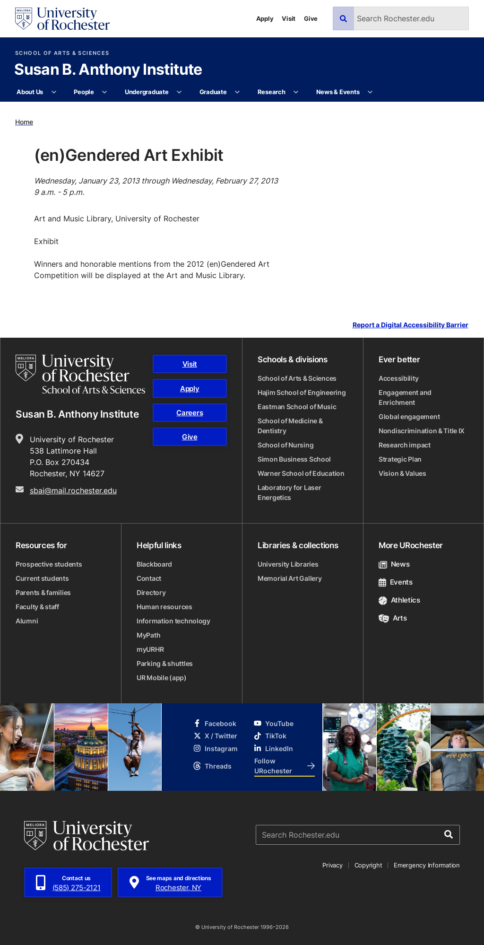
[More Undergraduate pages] (179, 92)
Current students (42, 578)
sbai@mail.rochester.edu (73, 490)
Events (396, 582)
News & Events (338, 92)
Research (271, 92)
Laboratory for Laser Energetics (289, 492)
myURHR (150, 649)
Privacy (332, 865)
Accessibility (398, 378)
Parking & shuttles (165, 663)
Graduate (213, 92)
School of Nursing (285, 444)
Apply (265, 18)
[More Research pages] (296, 92)
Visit (288, 18)
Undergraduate (147, 92)
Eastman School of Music (297, 406)
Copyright (368, 865)
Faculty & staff (37, 606)
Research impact (405, 444)
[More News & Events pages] (370, 92)
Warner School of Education (301, 473)
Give (311, 18)
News (394, 564)
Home (24, 121)
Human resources (164, 606)
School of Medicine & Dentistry (290, 425)
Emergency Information (427, 865)
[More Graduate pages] (237, 92)
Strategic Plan (400, 459)
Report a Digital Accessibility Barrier (410, 325)
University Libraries (288, 564)
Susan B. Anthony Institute (108, 70)
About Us (30, 92)
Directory (151, 592)
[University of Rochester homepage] (62, 19)
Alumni (27, 620)
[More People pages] (104, 92)
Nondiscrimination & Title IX (422, 430)
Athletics (399, 600)
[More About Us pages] (53, 92)
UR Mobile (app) (162, 677)
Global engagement (409, 416)
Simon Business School (294, 459)
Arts (392, 618)
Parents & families (43, 592)
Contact (149, 578)
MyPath (148, 634)
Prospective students (49, 564)
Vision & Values (402, 473)
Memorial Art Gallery (289, 578)
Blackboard (154, 564)
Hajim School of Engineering (302, 392)
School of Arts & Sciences (62, 53)
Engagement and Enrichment (405, 397)
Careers (189, 413)
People (84, 92)
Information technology (173, 620)
